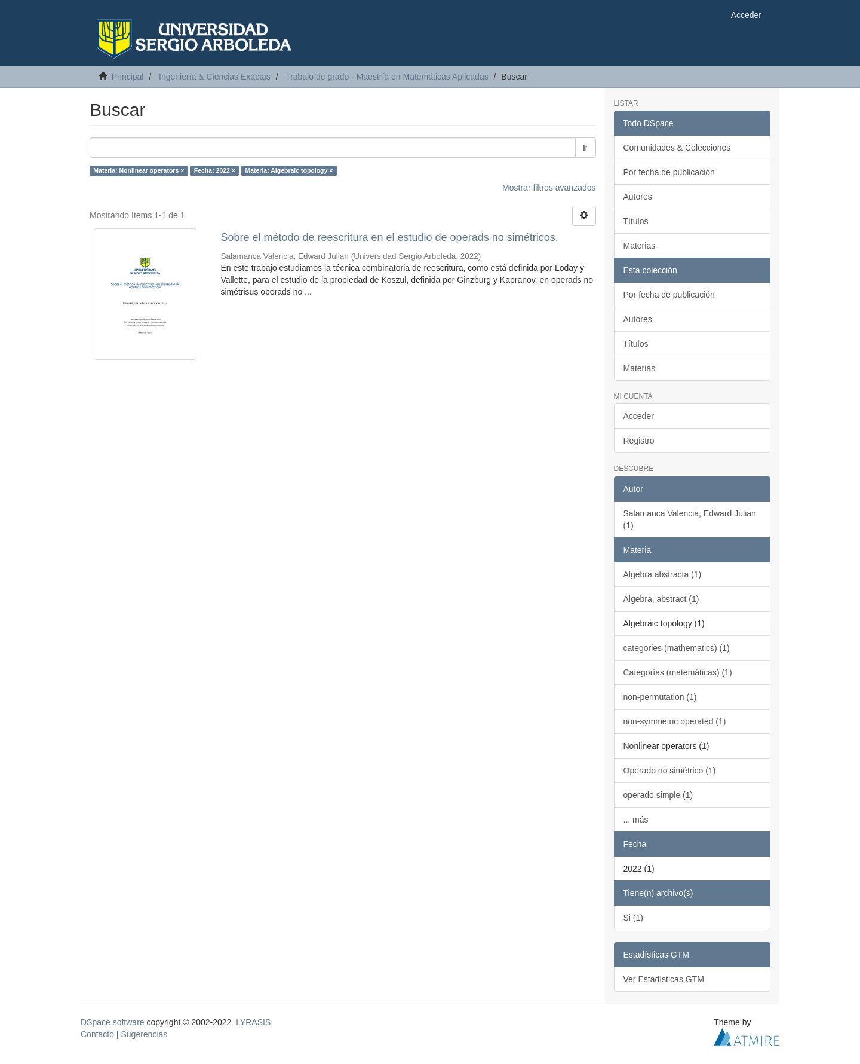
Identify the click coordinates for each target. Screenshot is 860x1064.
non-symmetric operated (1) (675, 721)
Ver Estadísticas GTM (664, 979)
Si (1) (633, 917)
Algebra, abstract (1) (661, 599)
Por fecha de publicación (669, 172)
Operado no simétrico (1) (670, 770)
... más (636, 819)
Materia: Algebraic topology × (289, 170)
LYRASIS (253, 1022)
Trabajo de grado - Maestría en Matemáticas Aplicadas (387, 76)
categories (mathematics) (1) (677, 648)
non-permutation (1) (660, 697)
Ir (585, 147)
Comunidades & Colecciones (677, 147)
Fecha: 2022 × (214, 170)
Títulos (636, 221)
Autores (638, 196)
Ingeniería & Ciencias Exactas (215, 76)
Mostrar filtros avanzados (548, 187)
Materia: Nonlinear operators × (138, 170)
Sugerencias (144, 1034)
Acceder (639, 416)
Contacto (97, 1034)
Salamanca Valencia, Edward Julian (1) (690, 519)
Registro (639, 440)
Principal (128, 76)
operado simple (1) (658, 795)
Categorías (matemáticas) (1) (678, 672)
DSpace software (113, 1022)
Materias (640, 245)
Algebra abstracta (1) (663, 574)
